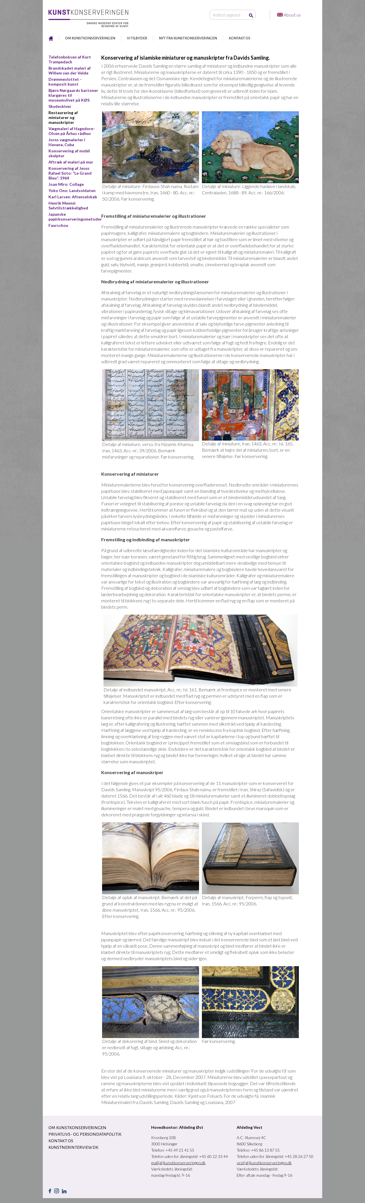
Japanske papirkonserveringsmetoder (75, 216)
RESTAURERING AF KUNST (50, 38)
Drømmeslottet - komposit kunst (65, 81)
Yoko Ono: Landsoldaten (72, 190)
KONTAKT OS (239, 38)
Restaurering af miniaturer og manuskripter (63, 117)
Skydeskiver (59, 106)
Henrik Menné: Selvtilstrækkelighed (68, 205)
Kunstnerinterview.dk (73, 1147)
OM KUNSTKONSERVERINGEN (90, 38)
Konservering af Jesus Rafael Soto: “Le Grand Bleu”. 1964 (70, 173)
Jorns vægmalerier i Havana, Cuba (66, 142)
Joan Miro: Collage (66, 184)
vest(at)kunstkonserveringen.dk (264, 1162)
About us (293, 14)
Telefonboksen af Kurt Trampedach (69, 59)
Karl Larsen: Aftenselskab (72, 196)
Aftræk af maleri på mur (70, 162)
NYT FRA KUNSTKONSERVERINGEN (188, 38)
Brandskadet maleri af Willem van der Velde (69, 70)
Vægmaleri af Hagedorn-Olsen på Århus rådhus (71, 131)
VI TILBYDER (137, 38)
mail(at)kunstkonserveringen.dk (178, 1162)
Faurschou (58, 225)
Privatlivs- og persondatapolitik (84, 1134)
